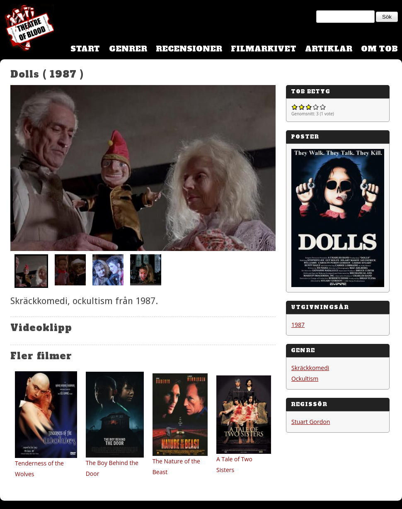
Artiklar (328, 49)
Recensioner (189, 49)
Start (85, 49)
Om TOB (379, 49)
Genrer (128, 49)
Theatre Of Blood (27, 29)
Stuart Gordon (310, 422)
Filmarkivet (263, 49)
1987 (298, 325)
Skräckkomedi (310, 368)
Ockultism (304, 378)
